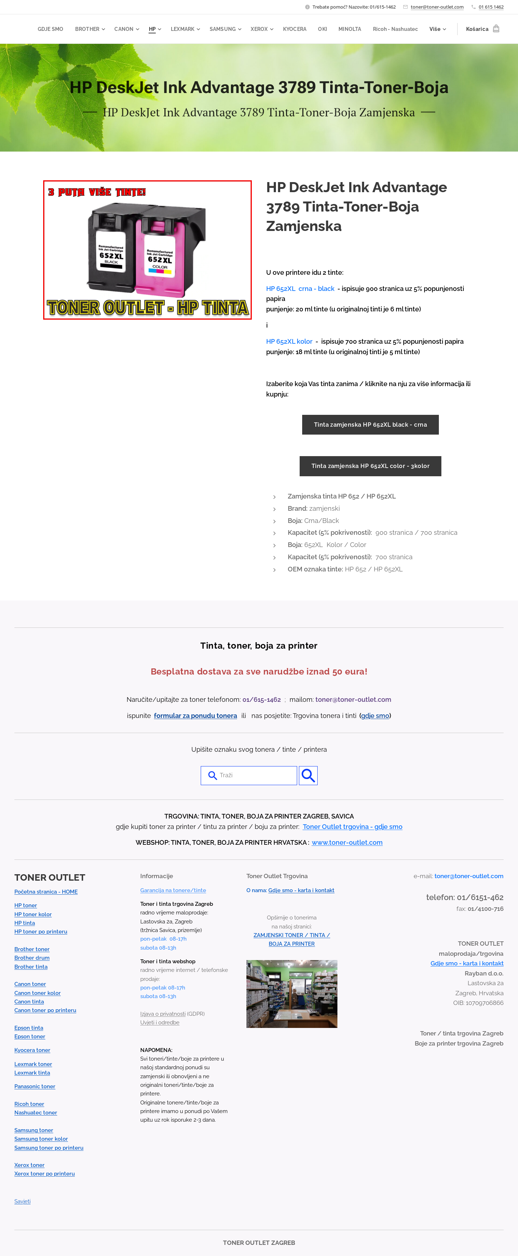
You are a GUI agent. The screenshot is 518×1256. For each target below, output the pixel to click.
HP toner (25, 905)
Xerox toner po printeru (44, 1174)
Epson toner (29, 1036)
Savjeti (22, 1201)
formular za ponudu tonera (195, 715)
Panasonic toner (34, 1086)
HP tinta (24, 923)
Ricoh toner (29, 1104)
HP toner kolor (33, 914)
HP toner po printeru (40, 931)
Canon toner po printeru (45, 1010)
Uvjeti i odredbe (160, 1022)
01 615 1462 (491, 7)
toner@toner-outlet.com (437, 7)
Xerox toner (29, 1165)
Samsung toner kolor (41, 1139)
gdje (368, 715)
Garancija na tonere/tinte (173, 890)
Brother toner (32, 949)
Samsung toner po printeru (48, 1147)
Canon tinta (29, 1001)
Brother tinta (30, 966)
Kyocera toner (32, 1050)
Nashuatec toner (35, 1112)
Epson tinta (28, 1027)
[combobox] (249, 775)
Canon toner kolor (37, 992)
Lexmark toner (33, 1064)
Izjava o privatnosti (163, 1014)
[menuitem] (100, 29)
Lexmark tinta (32, 1073)
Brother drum (32, 958)
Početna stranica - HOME (46, 892)
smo (382, 715)
